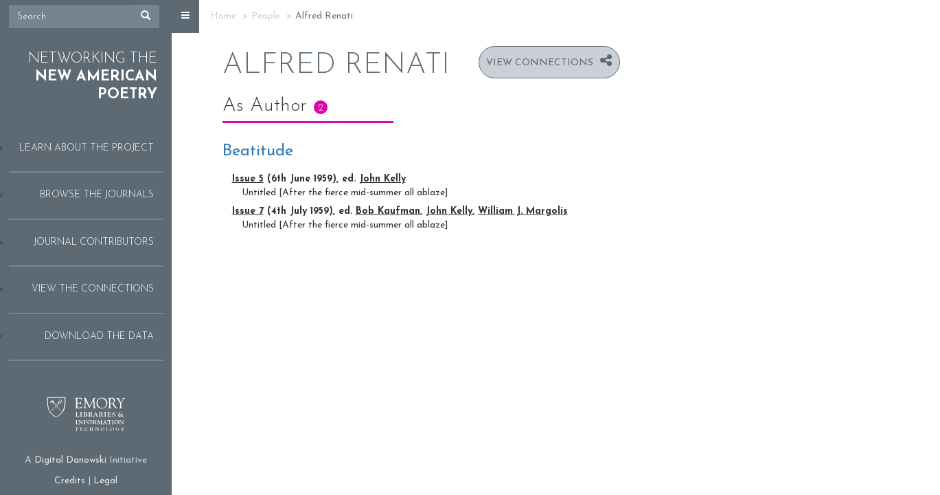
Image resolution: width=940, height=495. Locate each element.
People (265, 16)
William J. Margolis (523, 211)
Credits (69, 481)
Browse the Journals (97, 195)
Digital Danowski (70, 460)
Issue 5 (248, 179)
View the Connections (93, 289)
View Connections (539, 63)
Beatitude (257, 151)
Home (223, 16)
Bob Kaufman (388, 211)
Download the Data (99, 336)
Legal (105, 481)
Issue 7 (248, 211)
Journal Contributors (94, 242)
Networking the (92, 77)
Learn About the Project (86, 148)
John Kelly (382, 179)
